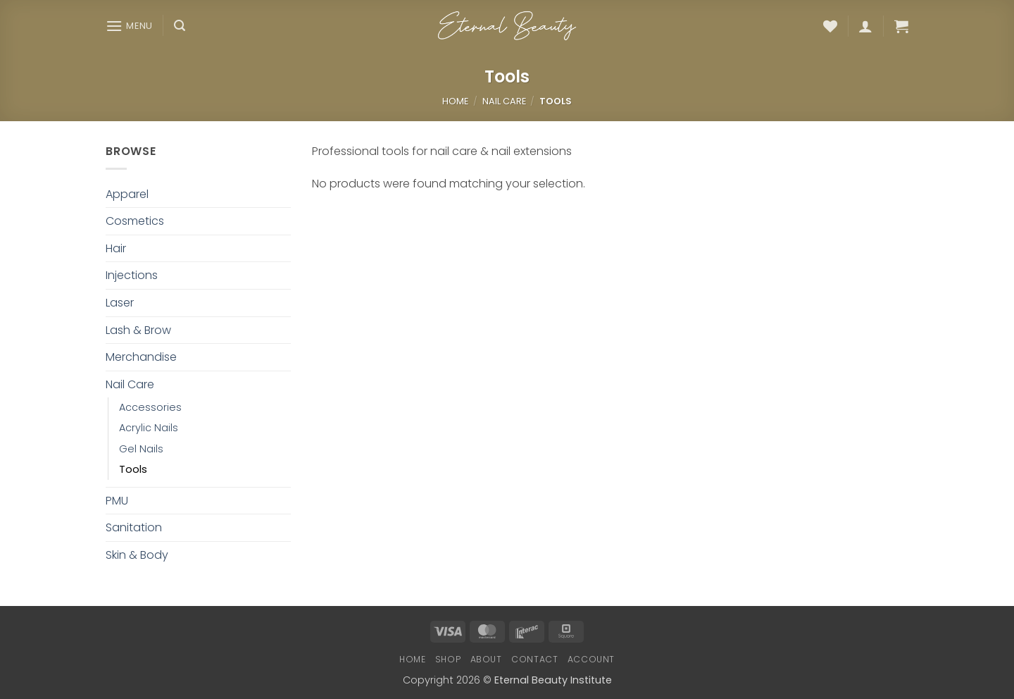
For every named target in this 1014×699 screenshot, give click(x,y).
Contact (534, 659)
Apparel (127, 194)
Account (591, 659)
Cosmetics (135, 221)
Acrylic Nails (148, 428)
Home (455, 101)
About (486, 659)
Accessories (150, 407)
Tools (133, 469)
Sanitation (134, 527)
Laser (120, 303)
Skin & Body (137, 555)
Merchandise (141, 357)
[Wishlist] (830, 26)
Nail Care (504, 101)
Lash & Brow (138, 330)
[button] (129, 25)
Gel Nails (141, 449)
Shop (448, 659)
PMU (117, 501)
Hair (116, 248)
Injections (132, 275)
